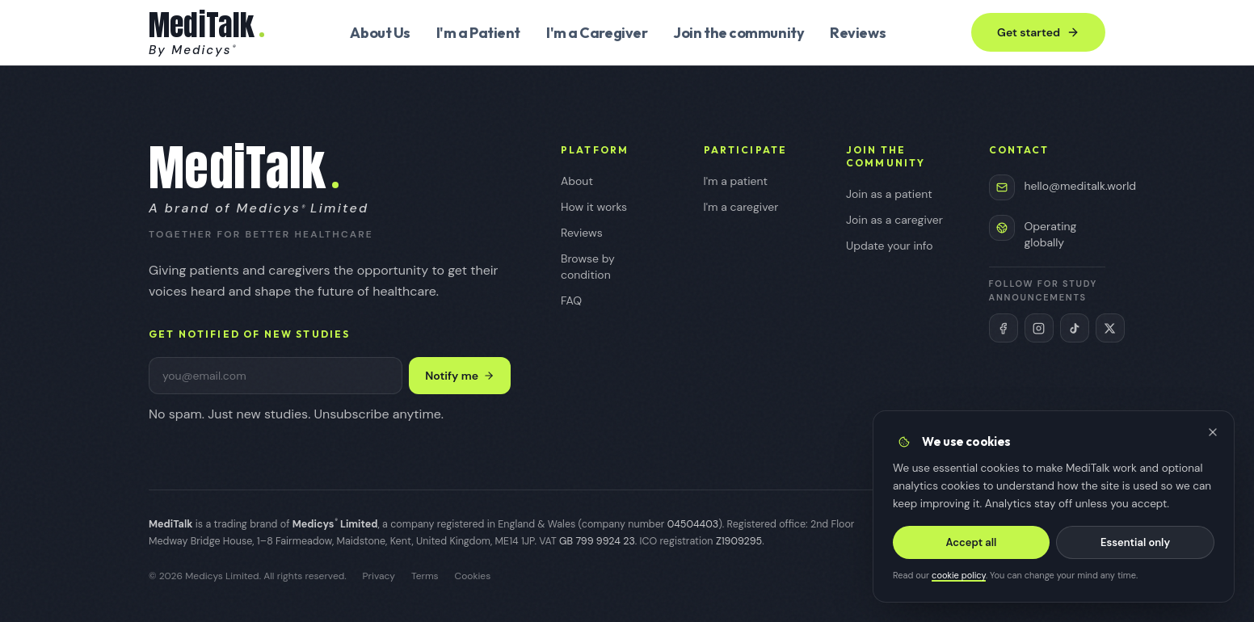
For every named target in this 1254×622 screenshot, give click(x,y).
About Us (380, 32)
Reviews (858, 32)
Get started (1038, 32)
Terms (425, 575)
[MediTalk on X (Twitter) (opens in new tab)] (1110, 328)
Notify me (459, 375)
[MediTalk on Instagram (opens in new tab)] (1039, 328)
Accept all (971, 542)
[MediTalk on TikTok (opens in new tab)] (1074, 328)
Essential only (1135, 542)
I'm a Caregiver (596, 32)
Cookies (473, 575)
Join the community (738, 32)
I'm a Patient (478, 32)
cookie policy (959, 576)
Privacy (379, 575)
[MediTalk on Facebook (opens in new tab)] (1003, 328)
